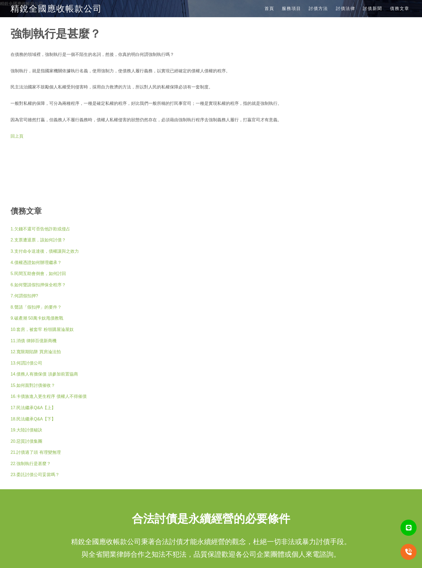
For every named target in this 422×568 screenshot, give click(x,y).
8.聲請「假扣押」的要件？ (35, 307)
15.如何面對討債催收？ (32, 385)
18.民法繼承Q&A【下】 (33, 419)
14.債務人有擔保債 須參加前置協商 (44, 374)
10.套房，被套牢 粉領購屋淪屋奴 (42, 329)
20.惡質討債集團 (26, 441)
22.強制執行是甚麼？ (30, 463)
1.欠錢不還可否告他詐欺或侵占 (40, 229)
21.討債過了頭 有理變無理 (35, 452)
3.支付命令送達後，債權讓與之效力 (44, 251)
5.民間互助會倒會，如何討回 (38, 273)
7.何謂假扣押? (24, 296)
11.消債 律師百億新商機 (33, 340)
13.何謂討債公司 (26, 363)
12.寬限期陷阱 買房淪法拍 (35, 351)
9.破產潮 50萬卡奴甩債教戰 (36, 318)
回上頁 (16, 136)
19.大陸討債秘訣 (26, 430)
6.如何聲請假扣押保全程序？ (38, 285)
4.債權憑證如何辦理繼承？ (35, 262)
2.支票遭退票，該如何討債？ (38, 240)
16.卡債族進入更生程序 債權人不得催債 (48, 396)
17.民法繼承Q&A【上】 (33, 407)
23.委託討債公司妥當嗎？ (34, 474)
